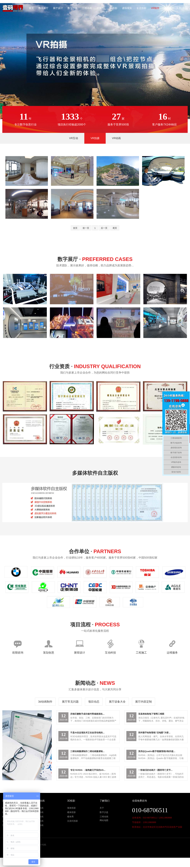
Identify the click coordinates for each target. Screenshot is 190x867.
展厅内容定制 (143, 701)
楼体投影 (71, 812)
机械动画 (39, 821)
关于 (178, 8)
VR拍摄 (95, 138)
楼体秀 (70, 816)
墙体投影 (71, 808)
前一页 (86, 228)
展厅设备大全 (117, 701)
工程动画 (39, 812)
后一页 (104, 228)
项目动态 (93, 701)
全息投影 (141, 8)
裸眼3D (101, 8)
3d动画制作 (45, 701)
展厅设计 (58, 8)
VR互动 (73, 138)
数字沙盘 (72, 8)
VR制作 (155, 8)
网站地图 (104, 820)
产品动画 (39, 825)
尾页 (115, 228)
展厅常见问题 (70, 701)
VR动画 (116, 138)
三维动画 (87, 8)
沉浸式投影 (72, 821)
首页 (31, 8)
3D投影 (113, 8)
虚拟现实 (127, 8)
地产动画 (39, 808)
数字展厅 (43, 8)
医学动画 (39, 816)
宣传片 (167, 8)
